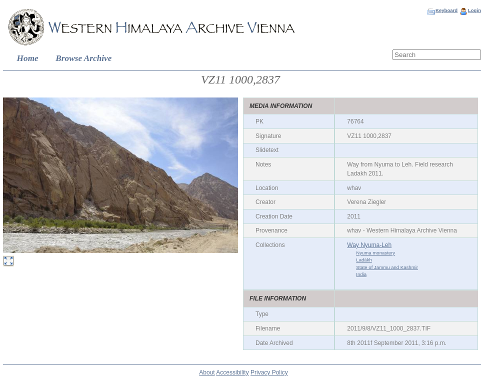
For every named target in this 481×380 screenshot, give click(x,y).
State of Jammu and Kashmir (387, 267)
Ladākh (364, 259)
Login (474, 10)
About (206, 372)
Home (27, 58)
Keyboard (447, 10)
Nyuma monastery (375, 253)
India (361, 274)
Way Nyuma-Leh (369, 245)
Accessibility (232, 372)
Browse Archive (84, 58)
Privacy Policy (269, 372)
